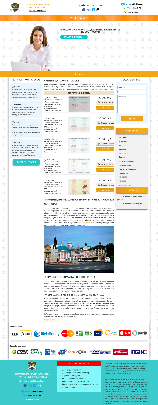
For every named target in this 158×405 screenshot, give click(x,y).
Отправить (132, 118)
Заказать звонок (132, 12)
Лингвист (122, 157)
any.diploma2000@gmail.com (90, 5)
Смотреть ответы (26, 162)
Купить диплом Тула (52, 320)
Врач (121, 145)
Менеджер (123, 177)
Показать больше (124, 186)
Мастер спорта (125, 165)
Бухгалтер (123, 141)
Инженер (122, 149)
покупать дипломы (86, 222)
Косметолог (123, 153)
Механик (122, 181)
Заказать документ (73, 37)
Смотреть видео (107, 102)
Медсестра (123, 173)
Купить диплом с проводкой (130, 203)
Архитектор (123, 137)
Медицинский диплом (128, 169)
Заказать (105, 107)
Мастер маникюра (126, 161)
